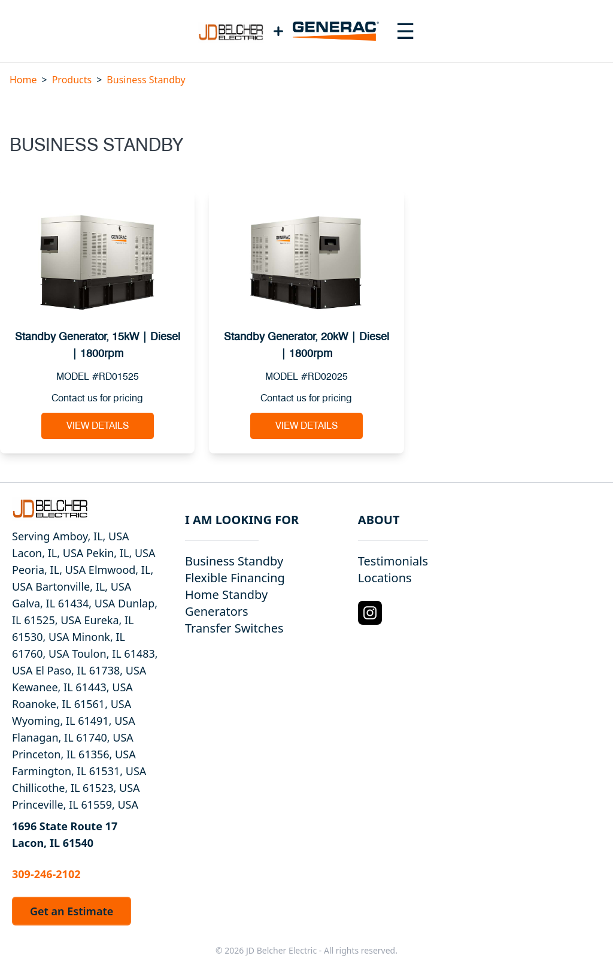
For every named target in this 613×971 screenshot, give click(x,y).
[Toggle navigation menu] (405, 31)
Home (23, 79)
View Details (97, 426)
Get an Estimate (71, 911)
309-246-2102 (46, 874)
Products (72, 79)
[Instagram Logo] (370, 613)
